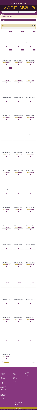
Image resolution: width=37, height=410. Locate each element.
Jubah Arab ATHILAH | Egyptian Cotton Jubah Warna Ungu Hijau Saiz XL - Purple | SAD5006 (31, 299)
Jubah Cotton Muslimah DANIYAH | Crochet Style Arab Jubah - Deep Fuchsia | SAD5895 (31, 115)
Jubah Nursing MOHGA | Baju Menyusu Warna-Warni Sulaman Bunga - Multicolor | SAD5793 (31, 170)
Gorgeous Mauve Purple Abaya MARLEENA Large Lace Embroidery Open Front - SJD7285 (7, 60)
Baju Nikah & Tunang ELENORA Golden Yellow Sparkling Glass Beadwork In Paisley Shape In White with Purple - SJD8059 (19, 42)
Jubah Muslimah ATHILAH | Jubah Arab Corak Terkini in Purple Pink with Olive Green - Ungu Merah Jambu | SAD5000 (31, 317)
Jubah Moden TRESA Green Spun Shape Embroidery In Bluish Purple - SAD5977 (31, 97)
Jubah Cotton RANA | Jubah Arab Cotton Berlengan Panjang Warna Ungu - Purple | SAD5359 (31, 280)
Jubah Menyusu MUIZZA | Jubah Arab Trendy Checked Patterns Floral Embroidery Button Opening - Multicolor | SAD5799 (7, 170)
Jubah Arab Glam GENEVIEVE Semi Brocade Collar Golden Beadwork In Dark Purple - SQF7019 (19, 78)
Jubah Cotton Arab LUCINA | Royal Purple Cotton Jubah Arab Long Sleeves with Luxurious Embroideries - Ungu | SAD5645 (31, 207)
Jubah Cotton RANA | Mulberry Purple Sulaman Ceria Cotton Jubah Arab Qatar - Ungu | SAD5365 (19, 280)
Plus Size (2, 383)
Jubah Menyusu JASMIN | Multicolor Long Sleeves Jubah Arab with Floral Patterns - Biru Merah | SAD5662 (19, 207)
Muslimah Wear (3, 381)
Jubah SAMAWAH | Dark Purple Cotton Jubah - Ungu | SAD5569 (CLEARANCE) (31, 225)
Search (14, 377)
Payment (14, 374)
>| (7, 362)
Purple (11, 16)
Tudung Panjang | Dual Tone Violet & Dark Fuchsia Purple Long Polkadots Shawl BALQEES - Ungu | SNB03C (7, 189)
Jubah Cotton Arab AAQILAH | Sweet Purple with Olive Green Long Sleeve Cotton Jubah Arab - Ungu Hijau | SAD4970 (31, 336)
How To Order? (15, 372)
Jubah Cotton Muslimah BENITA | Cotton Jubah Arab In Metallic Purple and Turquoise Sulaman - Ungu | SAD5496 (19, 244)
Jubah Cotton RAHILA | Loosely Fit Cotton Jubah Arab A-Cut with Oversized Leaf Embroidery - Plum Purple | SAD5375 (7, 280)
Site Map (14, 381)
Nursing (1, 382)
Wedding (2, 387)
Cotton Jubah (2, 374)
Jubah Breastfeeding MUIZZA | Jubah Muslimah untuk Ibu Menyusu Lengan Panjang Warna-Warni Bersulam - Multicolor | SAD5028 (19, 299)
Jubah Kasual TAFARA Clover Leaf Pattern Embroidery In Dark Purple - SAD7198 (31, 60)
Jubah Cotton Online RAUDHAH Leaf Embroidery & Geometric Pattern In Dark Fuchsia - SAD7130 (7, 97)
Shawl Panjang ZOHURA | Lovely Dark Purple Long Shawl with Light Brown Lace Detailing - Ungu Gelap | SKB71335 (19, 152)
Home (2, 16)
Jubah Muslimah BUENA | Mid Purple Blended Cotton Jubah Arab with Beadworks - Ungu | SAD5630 (19, 225)
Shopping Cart (3, 394)
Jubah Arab (2, 378)
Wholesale (26, 373)
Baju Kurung (2, 373)
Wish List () (2, 396)
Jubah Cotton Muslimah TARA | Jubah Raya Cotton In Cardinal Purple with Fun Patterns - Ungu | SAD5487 (31, 244)
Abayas (1, 372)
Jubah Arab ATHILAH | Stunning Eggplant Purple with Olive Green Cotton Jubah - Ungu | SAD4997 (7, 336)
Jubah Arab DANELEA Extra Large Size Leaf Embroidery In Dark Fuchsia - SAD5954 (19, 97)
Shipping (14, 373)
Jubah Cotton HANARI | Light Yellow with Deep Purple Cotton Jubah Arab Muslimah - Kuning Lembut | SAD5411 (19, 262)
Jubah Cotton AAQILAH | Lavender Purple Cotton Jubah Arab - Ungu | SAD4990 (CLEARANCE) (19, 336)
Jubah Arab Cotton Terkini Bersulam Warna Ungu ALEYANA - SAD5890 (31, 78)
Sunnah (1, 385)
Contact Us (15, 378)
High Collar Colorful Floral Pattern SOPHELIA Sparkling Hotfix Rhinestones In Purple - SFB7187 (31, 42)
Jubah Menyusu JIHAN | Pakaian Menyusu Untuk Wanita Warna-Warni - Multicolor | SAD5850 (7, 115)
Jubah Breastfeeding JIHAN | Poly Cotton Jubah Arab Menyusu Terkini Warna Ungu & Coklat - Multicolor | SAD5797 (19, 170)
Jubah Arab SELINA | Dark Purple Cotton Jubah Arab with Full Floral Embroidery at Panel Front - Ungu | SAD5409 (31, 262)
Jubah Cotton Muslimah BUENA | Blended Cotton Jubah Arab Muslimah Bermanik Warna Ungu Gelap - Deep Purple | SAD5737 (31, 189)
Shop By (4, 16)
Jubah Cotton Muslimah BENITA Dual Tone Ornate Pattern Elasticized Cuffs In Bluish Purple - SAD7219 (19, 60)
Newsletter (2, 398)
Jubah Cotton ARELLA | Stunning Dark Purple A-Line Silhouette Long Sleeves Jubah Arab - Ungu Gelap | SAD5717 (7, 207)
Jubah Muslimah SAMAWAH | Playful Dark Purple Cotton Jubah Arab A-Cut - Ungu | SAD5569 (7, 244)
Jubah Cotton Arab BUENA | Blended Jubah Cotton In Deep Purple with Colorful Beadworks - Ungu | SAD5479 (7, 262)
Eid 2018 (2, 375)
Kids (1, 379)
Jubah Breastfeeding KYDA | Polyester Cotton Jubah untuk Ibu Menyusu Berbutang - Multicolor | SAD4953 (7, 354)
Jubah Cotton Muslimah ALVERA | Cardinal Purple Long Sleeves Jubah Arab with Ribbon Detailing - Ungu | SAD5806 (31, 152)
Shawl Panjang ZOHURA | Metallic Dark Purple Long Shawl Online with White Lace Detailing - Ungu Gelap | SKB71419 (7, 152)
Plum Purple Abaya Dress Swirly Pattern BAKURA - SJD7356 (7, 42)
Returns (14, 375)
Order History (2, 395)
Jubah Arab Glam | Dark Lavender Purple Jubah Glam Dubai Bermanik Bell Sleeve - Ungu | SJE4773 (7, 299)
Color (8, 16)
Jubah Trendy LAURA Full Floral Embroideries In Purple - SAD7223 (7, 78)
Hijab (1, 377)
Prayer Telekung (3, 386)
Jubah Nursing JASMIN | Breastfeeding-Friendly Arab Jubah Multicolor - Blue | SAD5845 (19, 115)
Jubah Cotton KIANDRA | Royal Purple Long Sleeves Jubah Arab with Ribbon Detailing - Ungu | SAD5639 (7, 225)
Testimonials (27, 372)
